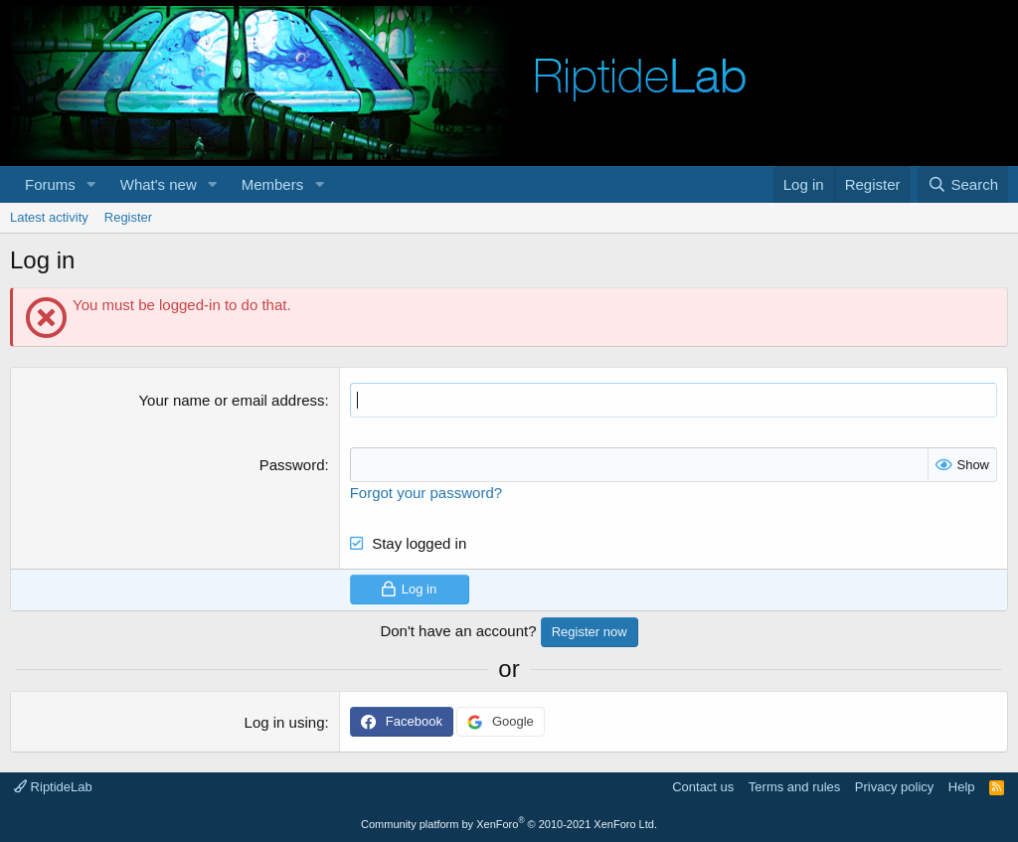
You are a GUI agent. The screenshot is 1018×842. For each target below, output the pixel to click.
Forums (50, 184)
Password (292, 464)
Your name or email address (231, 400)
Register (128, 217)
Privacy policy (894, 786)
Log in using (285, 722)
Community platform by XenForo (509, 824)
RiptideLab (53, 786)
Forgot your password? (426, 492)
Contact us (703, 786)
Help (961, 786)
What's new (158, 184)
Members (273, 184)
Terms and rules (794, 786)
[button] (91, 184)
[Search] (963, 184)
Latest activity (49, 217)
